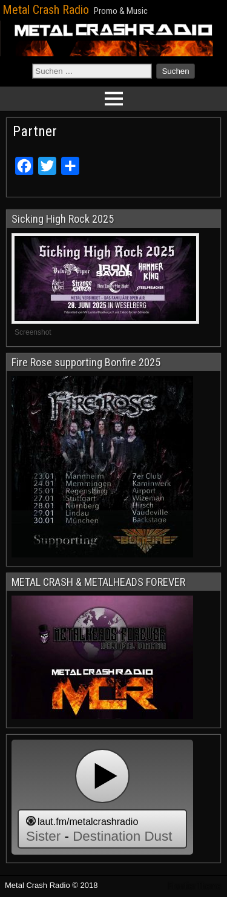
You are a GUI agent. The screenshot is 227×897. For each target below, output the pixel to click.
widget (102, 797)
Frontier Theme (194, 886)
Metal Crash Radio (45, 9)
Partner (35, 131)
